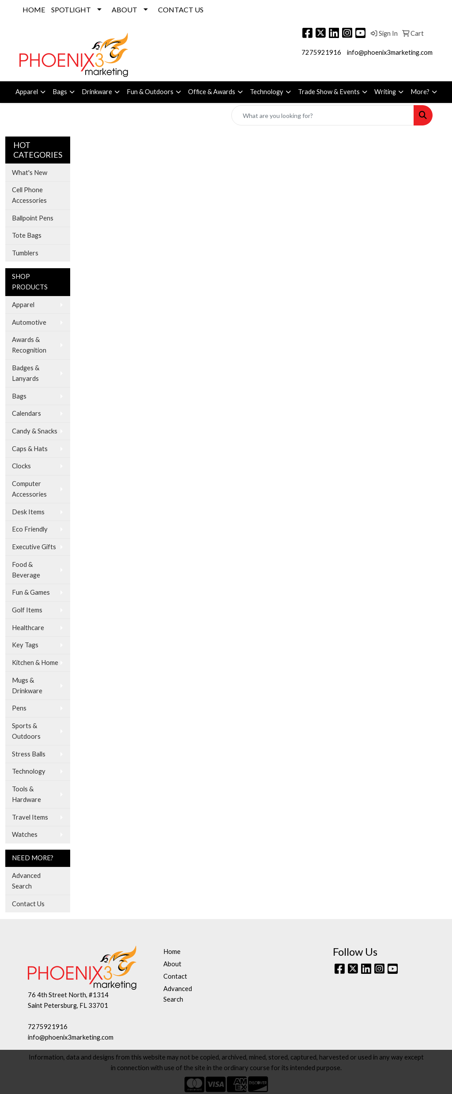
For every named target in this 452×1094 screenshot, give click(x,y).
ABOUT (124, 9)
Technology (266, 91)
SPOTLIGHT (71, 9)
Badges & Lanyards (25, 373)
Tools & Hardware (26, 794)
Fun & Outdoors (150, 91)
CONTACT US (180, 9)
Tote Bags (26, 235)
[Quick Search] (322, 115)
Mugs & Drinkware (27, 685)
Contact (175, 976)
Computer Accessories (29, 489)
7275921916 (321, 52)
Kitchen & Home (35, 662)
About (172, 964)
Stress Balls (28, 754)
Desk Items (28, 512)
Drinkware (97, 91)
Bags (60, 91)
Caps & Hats (30, 448)
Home (172, 951)
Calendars (26, 413)
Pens (19, 708)
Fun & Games (31, 592)
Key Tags (25, 645)
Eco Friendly (30, 529)
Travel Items (30, 817)
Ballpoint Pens (32, 218)
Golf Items (27, 610)
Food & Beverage (26, 570)
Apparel (26, 91)
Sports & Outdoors (26, 731)
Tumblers (25, 253)
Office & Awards (211, 91)
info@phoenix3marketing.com (390, 52)
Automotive (29, 322)
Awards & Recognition (29, 345)
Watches (25, 834)
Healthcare (28, 627)
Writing (385, 91)
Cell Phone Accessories (29, 195)
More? (420, 91)
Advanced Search (26, 881)
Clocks (21, 466)
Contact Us (28, 904)
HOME (34, 9)
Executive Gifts (34, 547)
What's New (29, 172)
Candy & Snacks (34, 431)
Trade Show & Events (329, 91)
